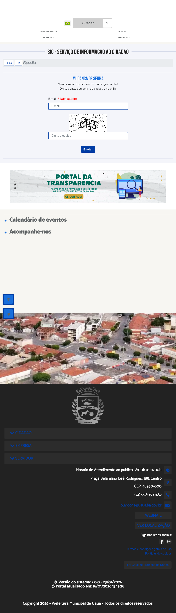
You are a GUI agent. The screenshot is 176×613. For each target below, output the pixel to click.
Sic (18, 63)
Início (9, 63)
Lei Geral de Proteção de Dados (148, 565)
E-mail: (62, 99)
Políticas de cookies (158, 553)
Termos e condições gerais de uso (149, 549)
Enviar (88, 149)
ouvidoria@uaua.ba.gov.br (141, 505)
